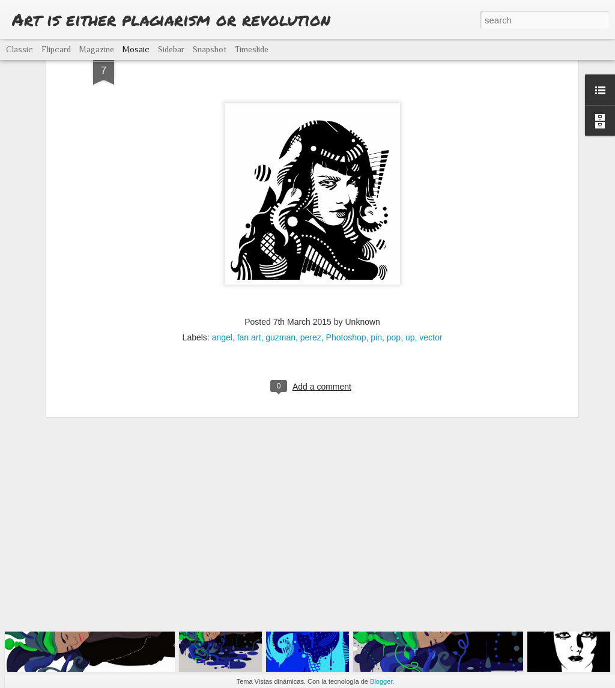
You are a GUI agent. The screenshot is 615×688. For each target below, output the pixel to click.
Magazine (96, 49)
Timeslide (251, 49)
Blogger (381, 681)
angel (222, 259)
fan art (249, 259)
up (410, 259)
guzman (280, 259)
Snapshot (209, 49)
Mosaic (136, 49)
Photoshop (346, 259)
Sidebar (171, 49)
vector (430, 259)
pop (394, 259)
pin (376, 259)
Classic (19, 49)
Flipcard (56, 49)
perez (310, 259)
